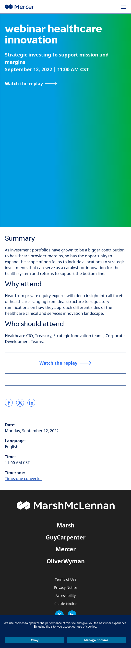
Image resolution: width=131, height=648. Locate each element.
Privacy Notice (65, 587)
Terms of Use (65, 579)
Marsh (65, 525)
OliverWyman (66, 561)
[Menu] (123, 6)
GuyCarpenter (65, 537)
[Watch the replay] (31, 83)
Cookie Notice (65, 604)
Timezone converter (23, 479)
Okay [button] (34, 640)
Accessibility (66, 595)
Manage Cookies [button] (96, 640)
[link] (8, 402)
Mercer (66, 549)
